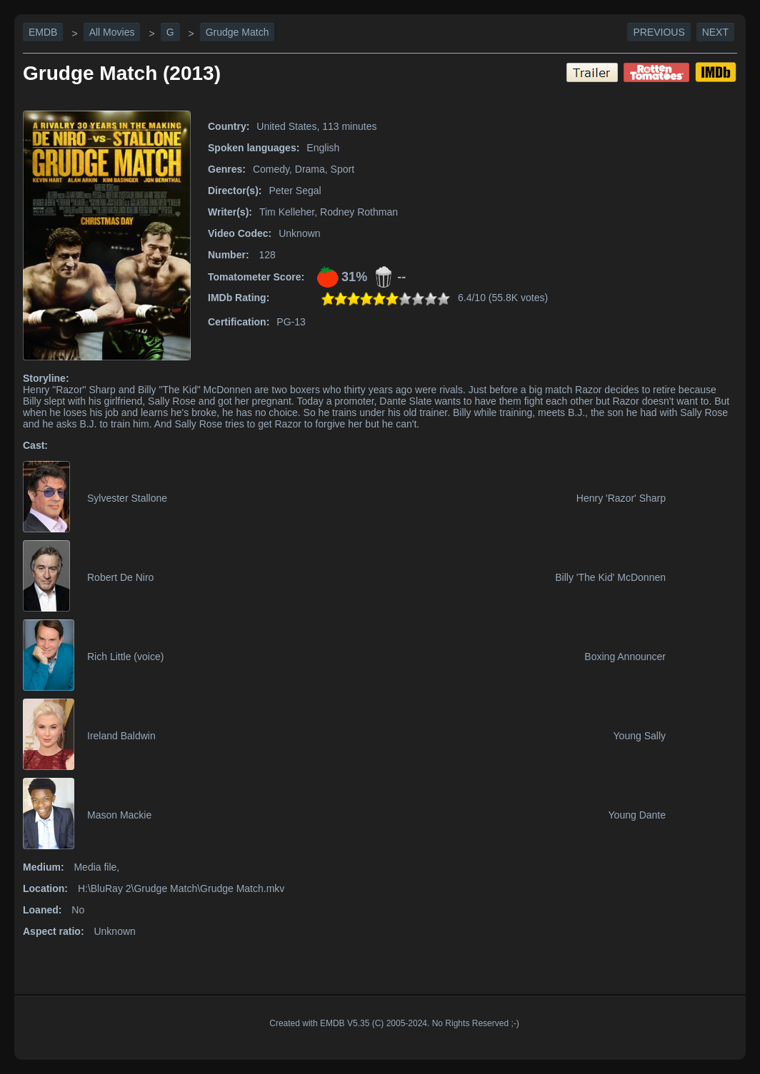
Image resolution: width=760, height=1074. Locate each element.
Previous (658, 32)
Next (715, 32)
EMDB (43, 32)
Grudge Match (237, 32)
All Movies (112, 32)
